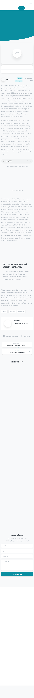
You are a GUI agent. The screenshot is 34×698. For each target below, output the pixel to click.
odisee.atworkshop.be (21, 323)
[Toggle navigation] (31, 2)
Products (12, 311)
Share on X (25, 336)
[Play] (17, 53)
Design (4, 311)
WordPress (21, 311)
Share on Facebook (10, 336)
